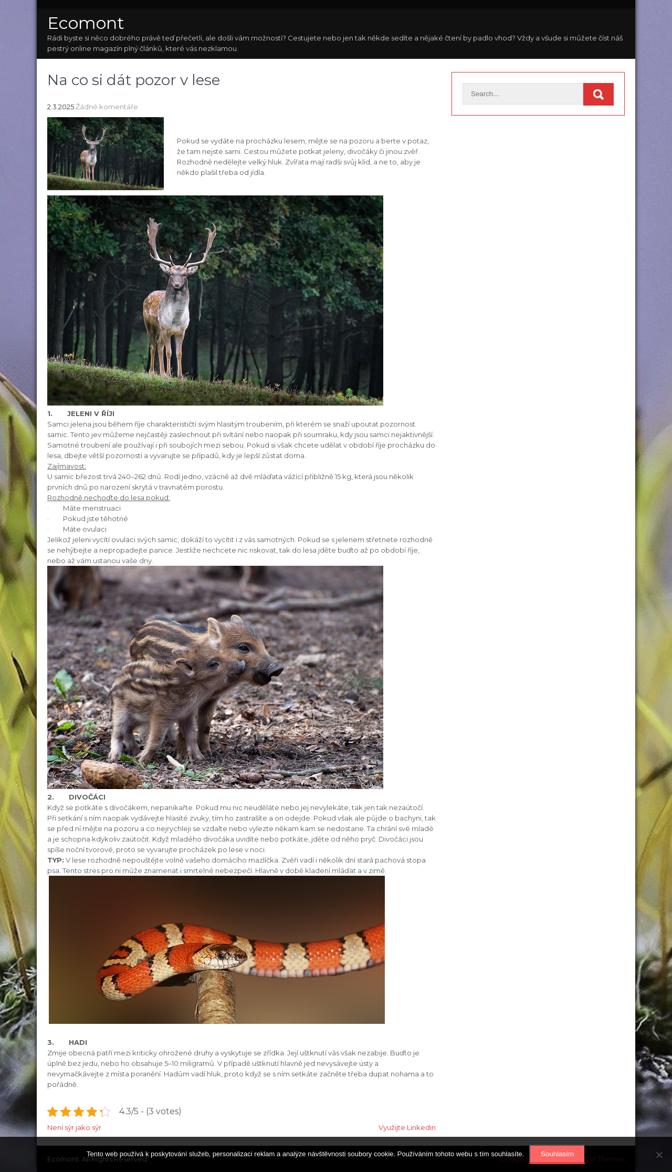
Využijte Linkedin (407, 1127)
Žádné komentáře (107, 106)
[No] (659, 1154)
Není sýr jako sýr (74, 1127)
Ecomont (85, 23)
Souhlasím (557, 1154)
